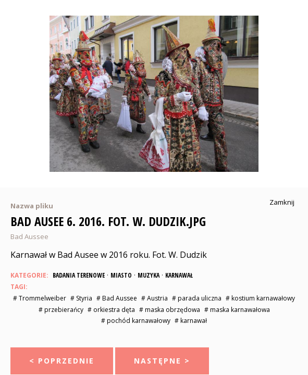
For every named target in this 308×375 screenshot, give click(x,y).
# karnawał (191, 320)
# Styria (81, 298)
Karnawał (179, 275)
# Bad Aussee (116, 298)
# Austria (154, 298)
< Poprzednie (61, 361)
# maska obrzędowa (169, 309)
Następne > (162, 361)
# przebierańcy (61, 309)
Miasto (121, 275)
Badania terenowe (79, 275)
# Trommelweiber (39, 298)
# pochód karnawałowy (135, 320)
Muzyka (148, 275)
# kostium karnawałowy (260, 298)
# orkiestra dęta (111, 309)
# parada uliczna (196, 298)
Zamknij (281, 202)
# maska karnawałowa (237, 309)
